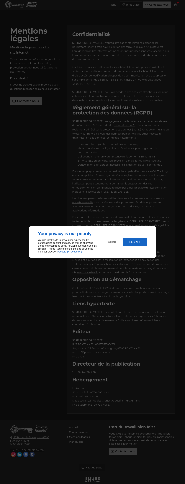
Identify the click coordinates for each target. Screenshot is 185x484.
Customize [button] (112, 242)
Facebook (74, 251)
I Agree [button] (135, 242)
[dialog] (92, 242)
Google (62, 251)
